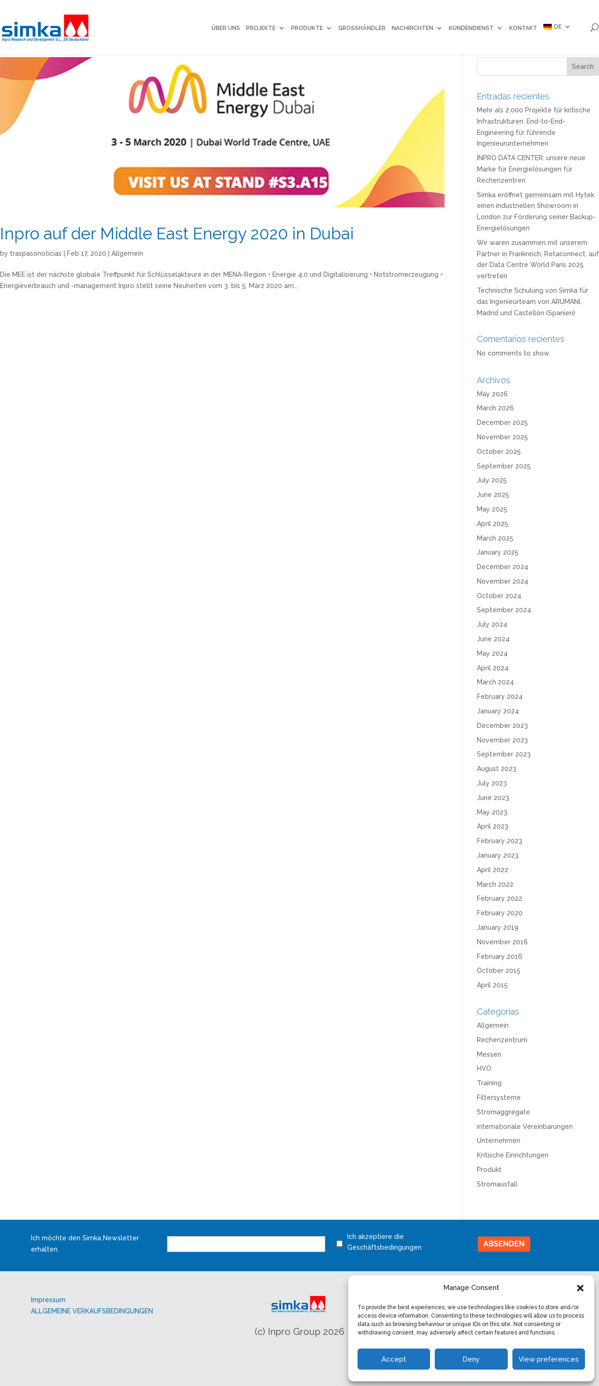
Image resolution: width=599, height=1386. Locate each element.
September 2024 (504, 610)
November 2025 (502, 437)
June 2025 (493, 494)
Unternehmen (498, 1140)
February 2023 (499, 841)
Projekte (261, 28)
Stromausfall (497, 1184)
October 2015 (498, 970)
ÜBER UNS (226, 28)
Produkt (489, 1169)
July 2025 (492, 480)
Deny (471, 1359)
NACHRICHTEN (412, 28)
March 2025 (495, 538)
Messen (489, 1054)
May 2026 (492, 394)
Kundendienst (471, 28)
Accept (393, 1359)
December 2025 (502, 422)
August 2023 (496, 768)
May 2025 (492, 509)
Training (489, 1083)
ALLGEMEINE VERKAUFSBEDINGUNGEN (92, 1311)
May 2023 (492, 812)
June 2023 (493, 797)
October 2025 (499, 451)
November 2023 (502, 740)
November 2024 (502, 581)
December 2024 (502, 567)
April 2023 (492, 826)
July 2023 (492, 783)
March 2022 (495, 884)
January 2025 (498, 552)
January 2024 (498, 711)
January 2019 (498, 927)
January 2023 (498, 855)
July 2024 (492, 624)
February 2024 (500, 696)
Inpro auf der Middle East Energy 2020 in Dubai (177, 233)
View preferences (549, 1359)
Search (583, 66)
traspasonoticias (36, 253)
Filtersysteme (499, 1097)
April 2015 (492, 985)
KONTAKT (523, 28)
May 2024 (492, 653)
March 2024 (495, 682)
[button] (580, 1288)
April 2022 (492, 870)
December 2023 (502, 725)
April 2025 (492, 523)
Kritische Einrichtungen (512, 1155)
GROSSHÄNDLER (362, 28)
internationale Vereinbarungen (525, 1126)
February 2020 (500, 913)
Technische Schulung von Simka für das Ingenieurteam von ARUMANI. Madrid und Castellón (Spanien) (532, 302)
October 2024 (499, 596)
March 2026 (495, 408)
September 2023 (504, 754)
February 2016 (499, 956)
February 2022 (499, 898)
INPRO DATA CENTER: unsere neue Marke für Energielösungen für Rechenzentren (531, 169)
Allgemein (127, 253)
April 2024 (493, 668)
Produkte (307, 28)
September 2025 (504, 466)
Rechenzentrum (502, 1040)
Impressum (48, 1300)
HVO (484, 1068)
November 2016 (502, 942)
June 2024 (493, 639)
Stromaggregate (503, 1112)
